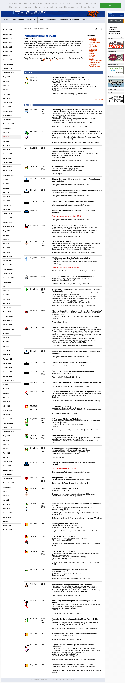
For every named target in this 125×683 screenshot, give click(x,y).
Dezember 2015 (8, 265)
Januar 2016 (7, 260)
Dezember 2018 (8, 111)
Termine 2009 (7, 525)
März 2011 (6, 508)
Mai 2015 (6, 295)
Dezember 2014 (8, 316)
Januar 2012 (7, 466)
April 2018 (6, 145)
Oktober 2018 (7, 119)
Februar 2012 (7, 461)
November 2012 (8, 423)
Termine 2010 (7, 521)
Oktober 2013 (7, 376)
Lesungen (93, 50)
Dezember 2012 (8, 419)
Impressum (57, 679)
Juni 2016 (6, 239)
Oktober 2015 (7, 273)
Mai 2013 (6, 397)
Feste (91, 44)
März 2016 (6, 252)
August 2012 (7, 436)
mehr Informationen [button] (85, 7)
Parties (92, 55)
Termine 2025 (7, 34)
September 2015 (8, 278)
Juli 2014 (6, 337)
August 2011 (7, 487)
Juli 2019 (6, 81)
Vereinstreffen (94, 62)
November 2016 (8, 218)
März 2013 (6, 406)
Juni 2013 (6, 393)
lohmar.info (28, 29)
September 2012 (8, 431)
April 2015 (6, 299)
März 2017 (6, 201)
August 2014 (7, 333)
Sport (91, 59)
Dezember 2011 (8, 470)
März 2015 (6, 303)
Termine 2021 (7, 51)
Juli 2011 (6, 491)
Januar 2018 (7, 158)
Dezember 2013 (8, 367)
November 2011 (8, 474)
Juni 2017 (6, 188)
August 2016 (7, 231)
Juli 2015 (6, 286)
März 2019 (6, 98)
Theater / (96, 61)
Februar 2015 (7, 307)
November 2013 (8, 372)
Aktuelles (5, 20)
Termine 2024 (7, 38)
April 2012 (6, 453)
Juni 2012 (6, 444)
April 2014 (6, 350)
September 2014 (8, 329)
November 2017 (8, 166)
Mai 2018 (6, 141)
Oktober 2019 (7, 68)
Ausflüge (92, 41)
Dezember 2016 (8, 213)
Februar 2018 (7, 154)
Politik (91, 57)
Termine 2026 (7, 30)
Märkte (92, 51)
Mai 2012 (6, 449)
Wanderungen (94, 66)
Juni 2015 (6, 290)
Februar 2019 (7, 102)
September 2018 (8, 124)
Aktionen (92, 39)
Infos (14, 20)
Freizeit (21, 20)
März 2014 (6, 354)
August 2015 (7, 282)
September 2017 (8, 175)
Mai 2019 (6, 90)
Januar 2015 (7, 312)
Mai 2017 (6, 192)
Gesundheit (74, 20)
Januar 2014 (7, 363)
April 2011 (6, 504)
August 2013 (7, 384)
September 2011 (8, 483)
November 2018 (8, 115)
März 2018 (6, 149)
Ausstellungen (94, 42)
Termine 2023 (7, 43)
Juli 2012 (6, 440)
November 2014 (8, 320)
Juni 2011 (6, 496)
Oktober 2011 (7, 478)
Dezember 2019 (8, 60)
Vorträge (92, 64)
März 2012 (6, 457)
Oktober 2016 (7, 222)
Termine (84, 20)
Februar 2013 (7, 410)
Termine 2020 (7, 55)
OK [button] (110, 6)
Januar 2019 (7, 107)
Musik (91, 53)
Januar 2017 (7, 209)
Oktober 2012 (7, 427)
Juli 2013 (6, 389)
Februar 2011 (7, 513)
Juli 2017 (6, 184)
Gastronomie (31, 20)
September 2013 (8, 380)
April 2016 (6, 248)
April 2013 (6, 401)
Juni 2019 (6, 85)
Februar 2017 (7, 205)
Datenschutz (70, 679)
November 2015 (8, 269)
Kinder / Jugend (95, 48)
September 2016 (8, 226)
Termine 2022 (7, 47)
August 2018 (7, 128)
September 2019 (8, 72)
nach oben (99, 99)
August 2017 (7, 179)
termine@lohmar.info (51, 60)
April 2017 (6, 196)
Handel (41, 20)
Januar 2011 (7, 517)
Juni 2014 (6, 342)
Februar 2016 (7, 256)
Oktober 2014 (7, 325)
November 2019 (8, 64)
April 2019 (6, 94)
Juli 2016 (6, 235)
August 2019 (7, 77)
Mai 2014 (6, 346)
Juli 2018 (6, 132)
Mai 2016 (6, 243)
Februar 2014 (7, 359)
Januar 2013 (7, 414)
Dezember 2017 (8, 162)
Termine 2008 (7, 530)
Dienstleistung (52, 20)
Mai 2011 (6, 500)
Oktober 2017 (7, 171)
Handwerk (64, 20)
